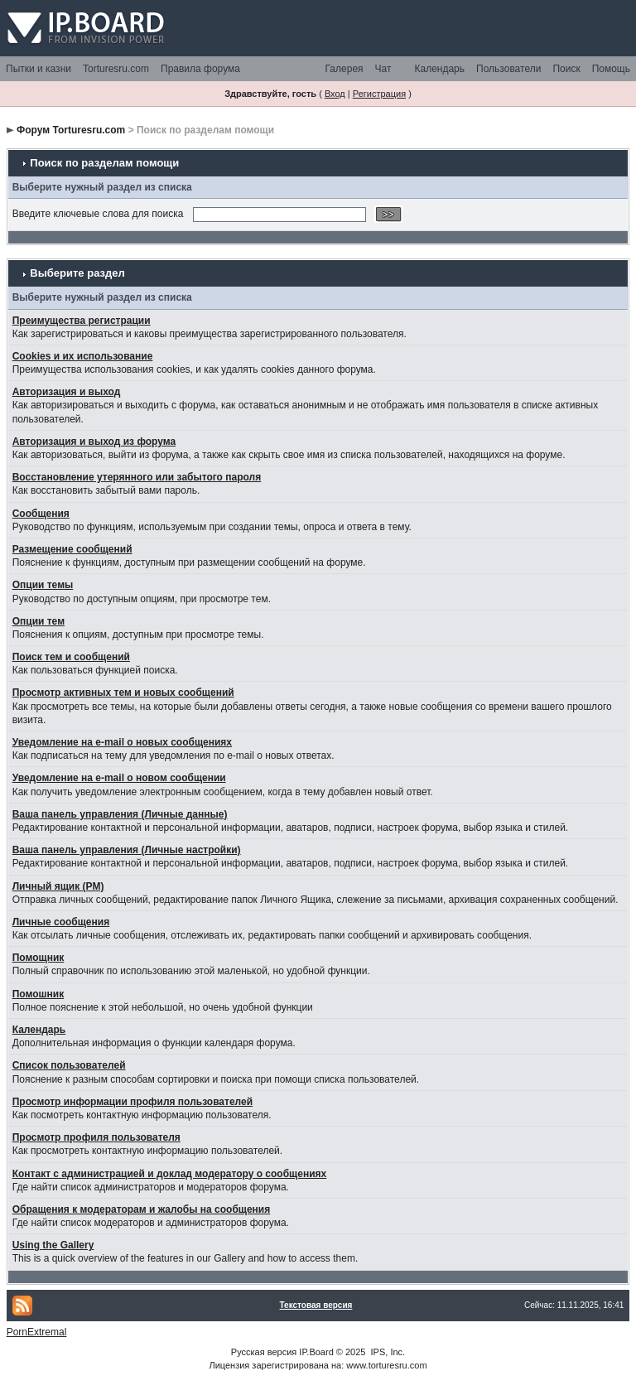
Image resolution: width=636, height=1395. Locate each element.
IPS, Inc (387, 1352)
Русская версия (263, 1352)
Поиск (566, 69)
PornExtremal (37, 1332)
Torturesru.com (116, 69)
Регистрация (379, 94)
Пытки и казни (38, 69)
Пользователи (508, 69)
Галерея (344, 69)
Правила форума (200, 69)
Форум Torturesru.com (71, 130)
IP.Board (316, 1352)
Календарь (439, 69)
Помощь (611, 69)
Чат (383, 69)
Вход (335, 94)
